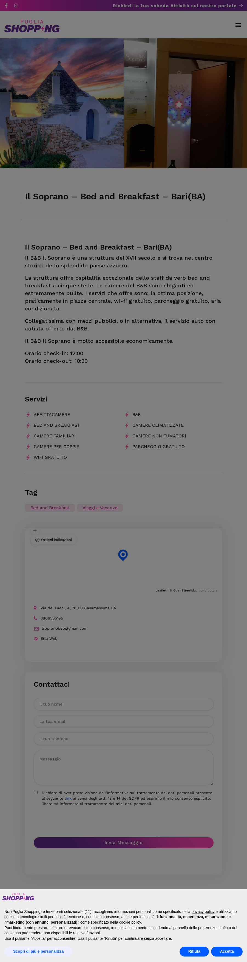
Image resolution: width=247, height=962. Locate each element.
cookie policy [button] (130, 922)
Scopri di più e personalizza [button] (38, 951)
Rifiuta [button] (194, 951)
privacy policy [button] (202, 911)
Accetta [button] (227, 951)
